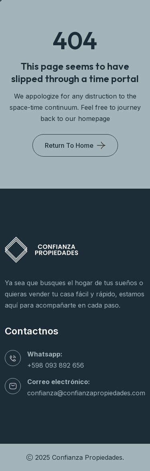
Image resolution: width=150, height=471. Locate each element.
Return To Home (69, 145)
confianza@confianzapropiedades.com (86, 393)
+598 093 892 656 (55, 365)
